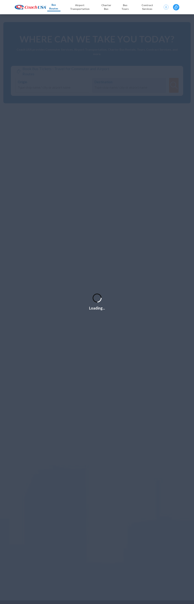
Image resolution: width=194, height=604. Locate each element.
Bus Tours (125, 7)
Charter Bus (106, 7)
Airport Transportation (79, 7)
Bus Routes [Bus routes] (53, 6)
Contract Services (147, 7)
